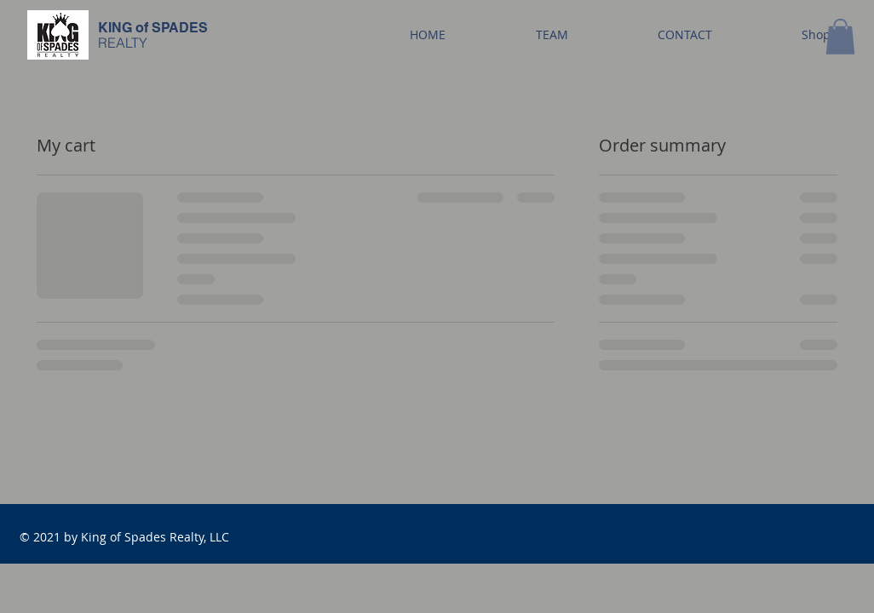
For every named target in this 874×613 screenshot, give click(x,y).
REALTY (122, 42)
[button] (840, 36)
